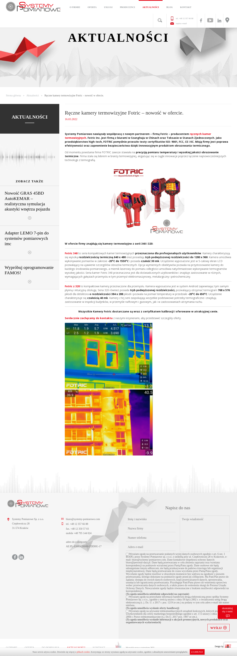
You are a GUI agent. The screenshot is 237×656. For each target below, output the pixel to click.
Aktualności (150, 7)
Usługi (108, 7)
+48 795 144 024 (82, 533)
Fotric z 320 (72, 286)
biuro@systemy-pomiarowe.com (83, 519)
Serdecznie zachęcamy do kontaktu (89, 318)
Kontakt (185, 7)
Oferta (92, 7)
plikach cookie (83, 652)
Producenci (127, 7)
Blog (169, 7)
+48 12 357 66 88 (186, 18)
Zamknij (197, 651)
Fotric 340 (71, 253)
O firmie (75, 7)
